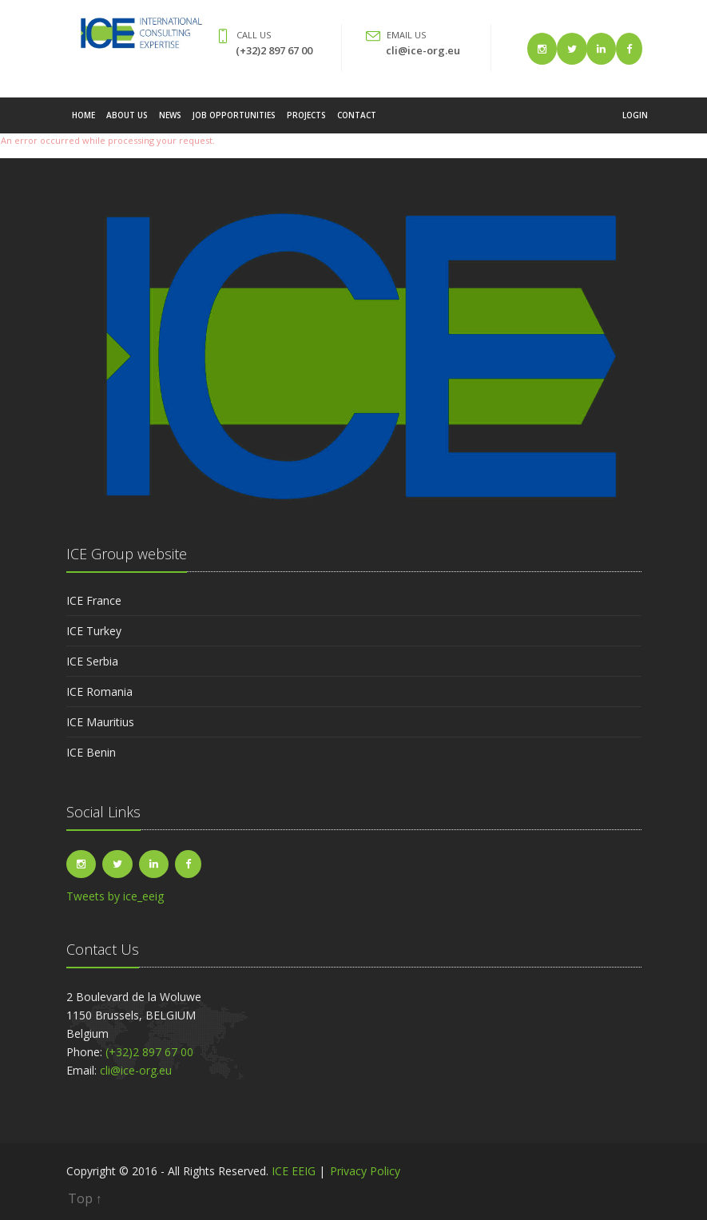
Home (83, 123)
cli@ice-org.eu (423, 50)
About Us (127, 123)
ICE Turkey (93, 630)
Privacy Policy (365, 1170)
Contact (356, 123)
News (170, 123)
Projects (306, 123)
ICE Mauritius (100, 721)
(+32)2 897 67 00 (274, 50)
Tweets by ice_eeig (115, 896)
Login (635, 123)
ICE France (93, 600)
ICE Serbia (92, 661)
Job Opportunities (234, 123)
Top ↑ (85, 1198)
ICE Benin (91, 752)
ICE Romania (99, 691)
